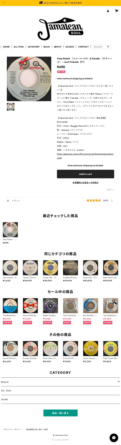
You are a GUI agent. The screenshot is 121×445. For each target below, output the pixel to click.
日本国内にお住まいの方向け (86, 182)
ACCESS (70, 46)
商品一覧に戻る (60, 413)
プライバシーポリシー (12, 429)
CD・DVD (6, 390)
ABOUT (58, 46)
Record (4, 382)
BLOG (47, 46)
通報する (110, 190)
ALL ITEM (18, 46)
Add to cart (85, 174)
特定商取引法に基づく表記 (37, 429)
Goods (4, 399)
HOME (6, 46)
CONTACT (83, 46)
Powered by (60, 440)
